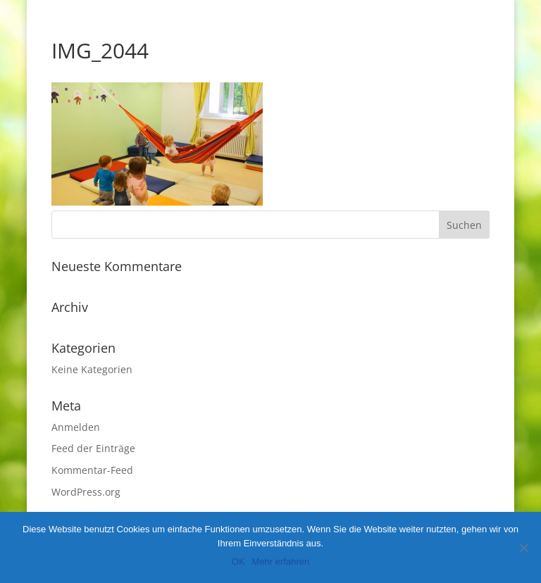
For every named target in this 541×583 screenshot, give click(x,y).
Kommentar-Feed (92, 470)
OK (238, 561)
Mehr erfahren (281, 561)
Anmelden (75, 427)
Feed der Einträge (93, 448)
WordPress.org (85, 492)
